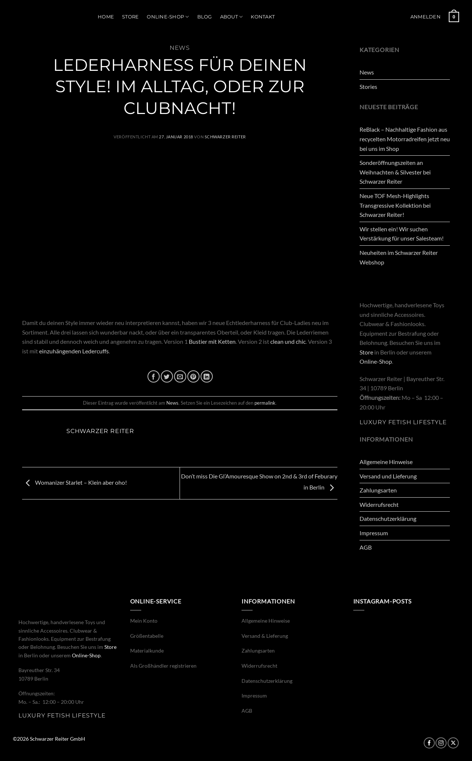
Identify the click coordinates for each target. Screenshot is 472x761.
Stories (368, 86)
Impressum (374, 532)
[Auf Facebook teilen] (154, 376)
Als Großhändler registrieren (163, 666)
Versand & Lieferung (265, 636)
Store (130, 17)
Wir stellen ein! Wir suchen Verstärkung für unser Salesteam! (402, 233)
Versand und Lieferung (388, 476)
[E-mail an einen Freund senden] (180, 376)
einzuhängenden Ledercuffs (74, 350)
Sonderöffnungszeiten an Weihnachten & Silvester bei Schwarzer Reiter (395, 172)
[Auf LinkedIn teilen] (207, 376)
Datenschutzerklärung (388, 518)
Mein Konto (143, 621)
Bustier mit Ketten (212, 341)
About (231, 16)
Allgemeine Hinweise (386, 461)
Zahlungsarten (378, 490)
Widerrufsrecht (379, 504)
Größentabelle (146, 636)
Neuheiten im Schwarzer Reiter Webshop (399, 257)
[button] (425, 17)
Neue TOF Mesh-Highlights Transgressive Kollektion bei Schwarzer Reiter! (395, 205)
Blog (204, 17)
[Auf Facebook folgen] (429, 742)
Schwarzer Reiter (225, 136)
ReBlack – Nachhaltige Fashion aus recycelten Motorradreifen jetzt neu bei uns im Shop (405, 139)
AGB (366, 547)
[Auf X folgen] (453, 742)
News (180, 47)
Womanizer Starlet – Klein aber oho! (74, 482)
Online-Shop (168, 16)
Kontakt (263, 17)
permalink (264, 403)
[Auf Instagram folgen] (441, 742)
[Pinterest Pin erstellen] (193, 376)
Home (106, 17)
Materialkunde (147, 650)
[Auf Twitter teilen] (167, 376)
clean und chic (287, 341)
